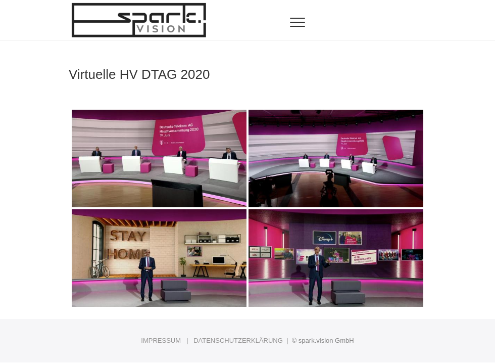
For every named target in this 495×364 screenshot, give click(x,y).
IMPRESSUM (161, 340)
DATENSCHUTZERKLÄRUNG (238, 340)
